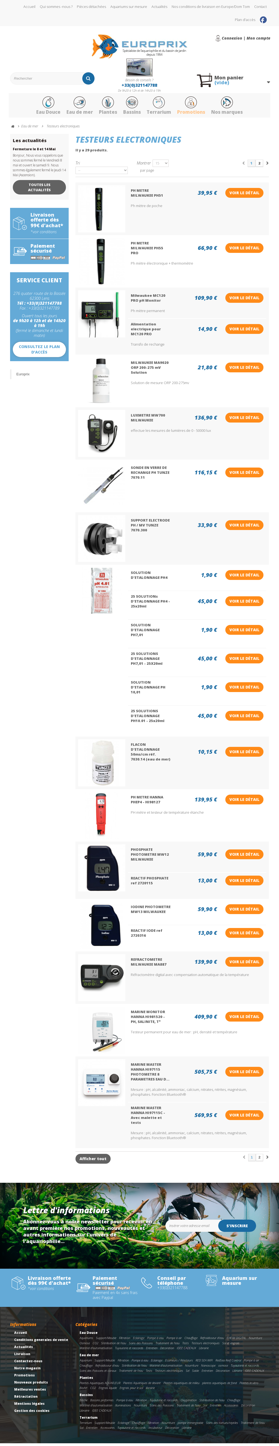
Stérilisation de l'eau (113, 1345)
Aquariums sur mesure (128, 6)
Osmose (85, 1345)
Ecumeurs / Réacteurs (179, 1363)
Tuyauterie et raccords (129, 1351)
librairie (150, 1390)
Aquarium (86, 1363)
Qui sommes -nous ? (56, 6)
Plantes (105, 107)
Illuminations (123, 1408)
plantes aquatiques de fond (219, 1385)
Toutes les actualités (39, 190)
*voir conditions (44, 234)
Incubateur (155, 1430)
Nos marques (234, 107)
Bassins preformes (102, 1403)
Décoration (167, 1351)
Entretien (151, 1351)
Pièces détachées (91, 6)
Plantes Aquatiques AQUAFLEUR (100, 1385)
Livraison (22, 1356)
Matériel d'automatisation (96, 1351)
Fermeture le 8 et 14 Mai (34, 151)
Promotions (195, 107)
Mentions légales (29, 1406)
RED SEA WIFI (204, 1363)
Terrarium (161, 107)
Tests (185, 1345)
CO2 (95, 1345)
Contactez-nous (28, 1363)
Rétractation (26, 1399)
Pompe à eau (155, 1340)
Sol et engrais (230, 1345)
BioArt (83, 1390)
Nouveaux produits (31, 1384)
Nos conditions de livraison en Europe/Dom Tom (211, 6)
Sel (187, 1373)
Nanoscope (208, 1368)
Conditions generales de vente (41, 1342)
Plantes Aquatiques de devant (142, 1385)
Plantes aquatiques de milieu (181, 1385)
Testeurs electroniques (206, 1345)
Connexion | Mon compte (246, 38)
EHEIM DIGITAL (236, 1340)
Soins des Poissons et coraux (98, 1373)
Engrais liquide (108, 1390)
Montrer (144, 165)
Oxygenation (189, 1403)
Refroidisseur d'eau (212, 1340)
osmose (223, 1368)
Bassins (131, 107)
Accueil (29, 6)
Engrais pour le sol (131, 1390)
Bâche (83, 1403)
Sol (205, 1408)
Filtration (124, 1340)
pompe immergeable (190, 1425)
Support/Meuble (106, 1340)
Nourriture (255, 1340)
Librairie (204, 1351)
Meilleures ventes (30, 1392)
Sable (195, 1373)
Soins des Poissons (141, 1345)
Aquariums (86, 1340)
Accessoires (231, 1408)
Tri (77, 165)
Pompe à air (174, 1340)
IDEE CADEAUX (186, 1351)
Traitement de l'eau (168, 1345)
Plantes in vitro (248, 1385)
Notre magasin (27, 1370)
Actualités (159, 6)
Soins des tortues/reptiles (222, 1425)
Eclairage (138, 1340)
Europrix (22, 377)
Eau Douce (42, 107)
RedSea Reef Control (228, 1363)
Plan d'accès (245, 19)
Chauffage (191, 1340)
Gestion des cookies (32, 1413)
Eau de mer (75, 107)
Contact (260, 6)
